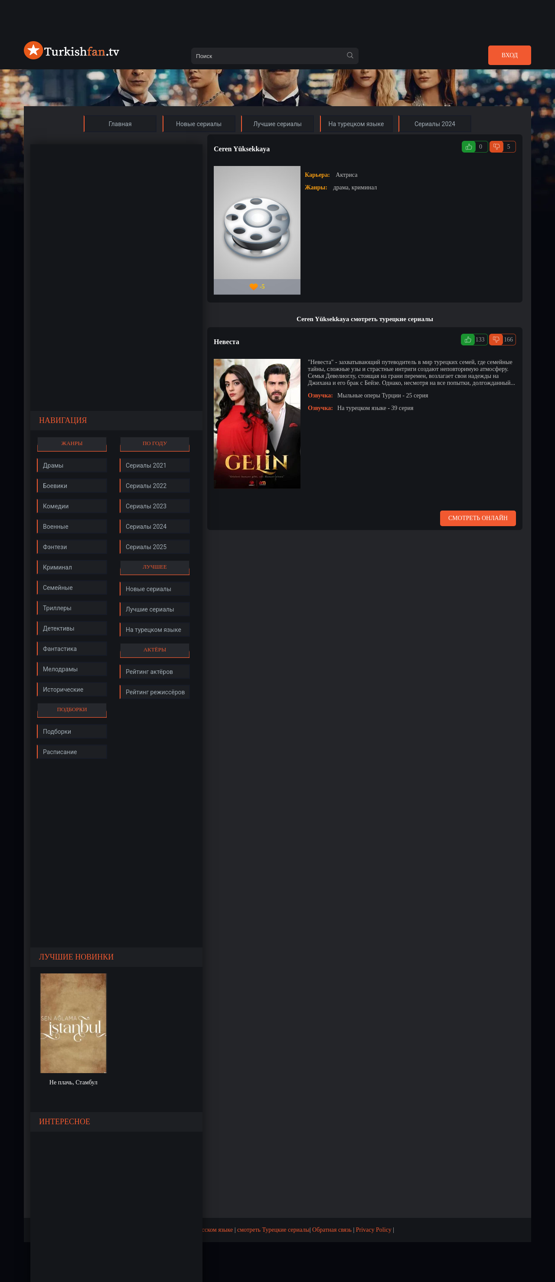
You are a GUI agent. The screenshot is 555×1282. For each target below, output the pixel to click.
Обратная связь (332, 1230)
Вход (510, 55)
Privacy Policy (374, 1230)
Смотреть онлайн (478, 518)
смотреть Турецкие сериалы (273, 1230)
